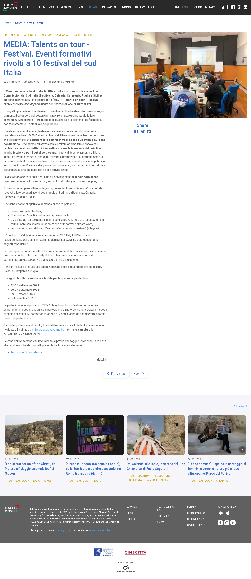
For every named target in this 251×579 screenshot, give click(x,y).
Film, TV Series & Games (56, 7)
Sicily (164, 480)
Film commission (196, 513)
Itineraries (108, 7)
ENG (185, 7)
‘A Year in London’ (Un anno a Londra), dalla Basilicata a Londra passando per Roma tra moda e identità (93, 468)
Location (144, 475)
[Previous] (116, 373)
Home (7, 23)
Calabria (45, 35)
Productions (162, 475)
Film (9, 480)
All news (240, 406)
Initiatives (12, 35)
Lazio (36, 480)
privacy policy (63, 530)
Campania (61, 35)
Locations (28, 7)
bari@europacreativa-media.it (48, 329)
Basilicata (29, 35)
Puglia (76, 35)
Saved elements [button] (196, 525)
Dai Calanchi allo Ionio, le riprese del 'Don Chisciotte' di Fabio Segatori (156, 466)
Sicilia (88, 35)
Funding (125, 7)
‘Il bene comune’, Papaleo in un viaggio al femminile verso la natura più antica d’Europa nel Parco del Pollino (217, 468)
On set (81, 7)
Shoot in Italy (204, 7)
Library (139, 7)
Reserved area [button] (195, 519)
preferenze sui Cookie (99, 530)
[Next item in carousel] (242, 449)
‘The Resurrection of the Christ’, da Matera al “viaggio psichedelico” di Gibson (30, 468)
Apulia (48, 480)
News (93, 7)
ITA (177, 7)
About (152, 7)
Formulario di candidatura (26, 352)
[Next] (139, 373)
